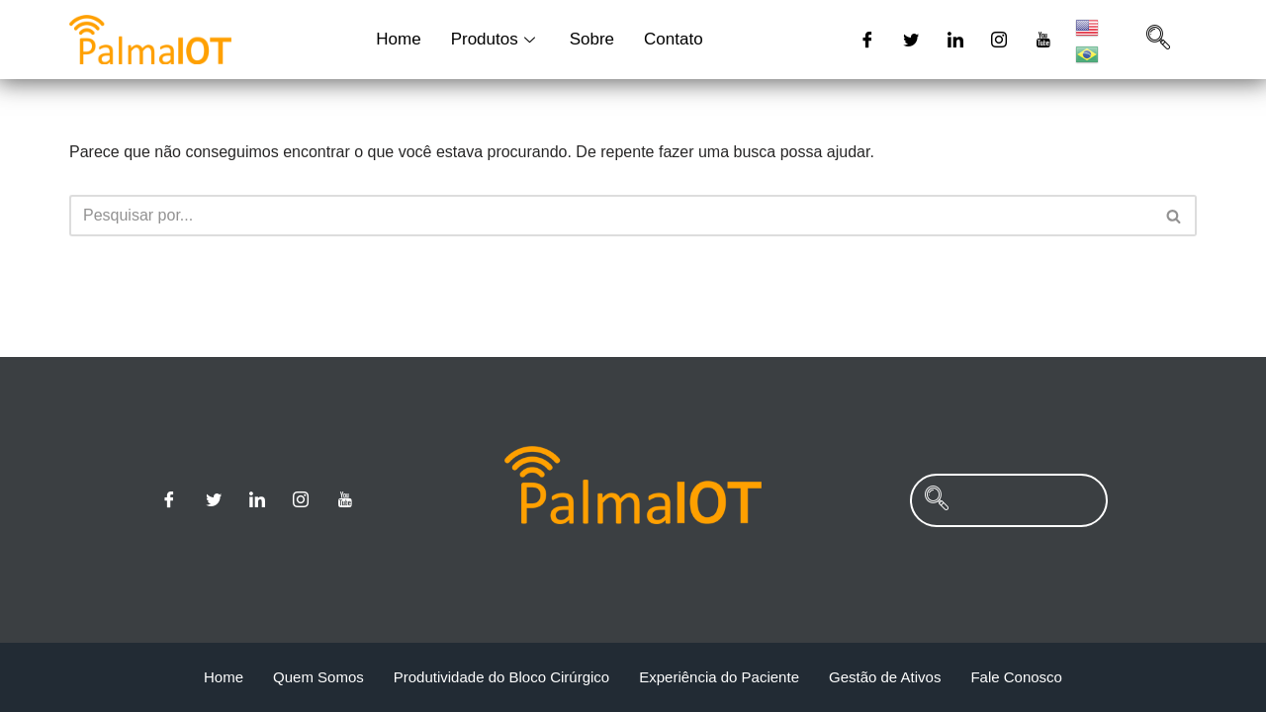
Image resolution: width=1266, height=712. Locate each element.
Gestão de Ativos (885, 676)
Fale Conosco (1016, 676)
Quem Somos (318, 676)
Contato (673, 39)
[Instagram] (999, 39)
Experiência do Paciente (719, 676)
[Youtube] (1043, 39)
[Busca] (610, 215)
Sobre (592, 39)
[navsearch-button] (1158, 39)
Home (398, 39)
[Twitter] (911, 39)
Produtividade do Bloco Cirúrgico (501, 676)
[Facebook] (867, 39)
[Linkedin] (955, 39)
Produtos (495, 39)
